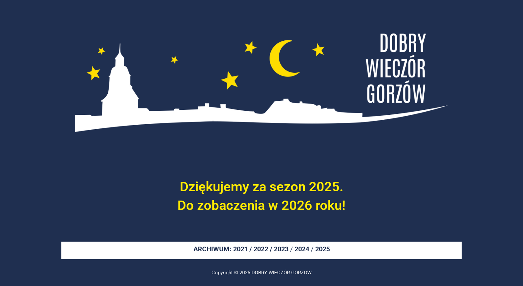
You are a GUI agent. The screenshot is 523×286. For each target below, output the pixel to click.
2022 (260, 249)
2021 (240, 249)
